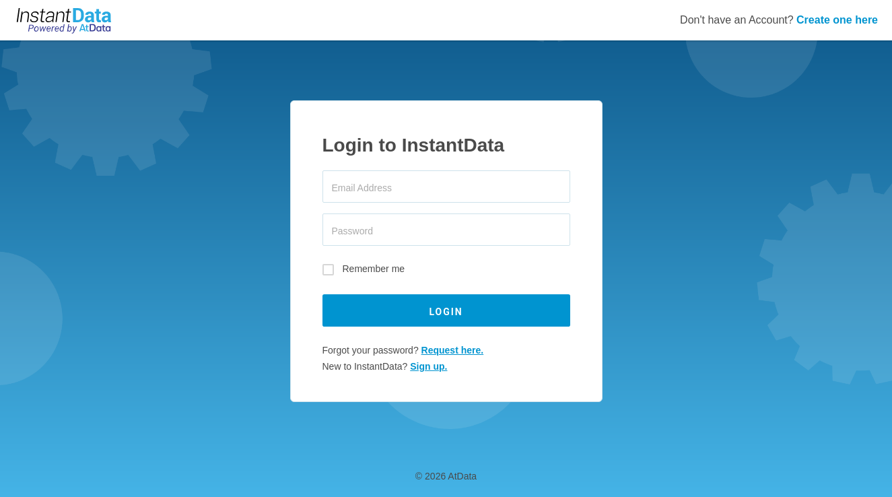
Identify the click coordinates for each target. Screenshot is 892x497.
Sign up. (428, 366)
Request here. (452, 350)
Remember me (374, 269)
